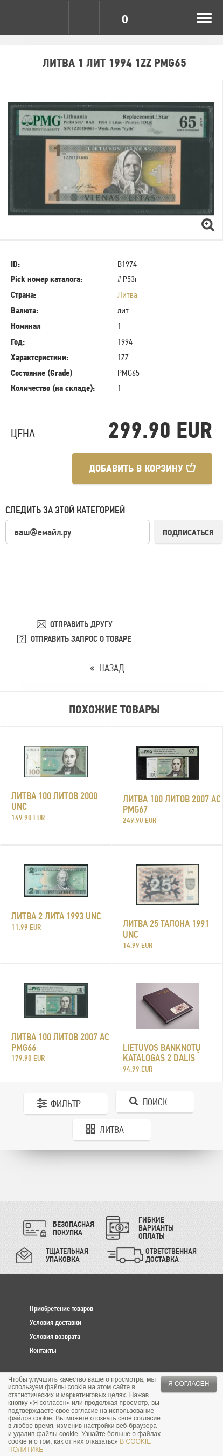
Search (85, 17)
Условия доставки (55, 1322)
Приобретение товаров (61, 1308)
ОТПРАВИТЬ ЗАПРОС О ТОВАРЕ (81, 639)
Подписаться (188, 532)
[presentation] (87, 566)
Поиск (155, 1102)
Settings (53, 17)
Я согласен (189, 1384)
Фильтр (66, 1103)
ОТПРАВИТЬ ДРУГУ (81, 624)
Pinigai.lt (17, 17)
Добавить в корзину (142, 468)
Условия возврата (55, 1336)
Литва (127, 295)
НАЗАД (111, 668)
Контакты (43, 1350)
